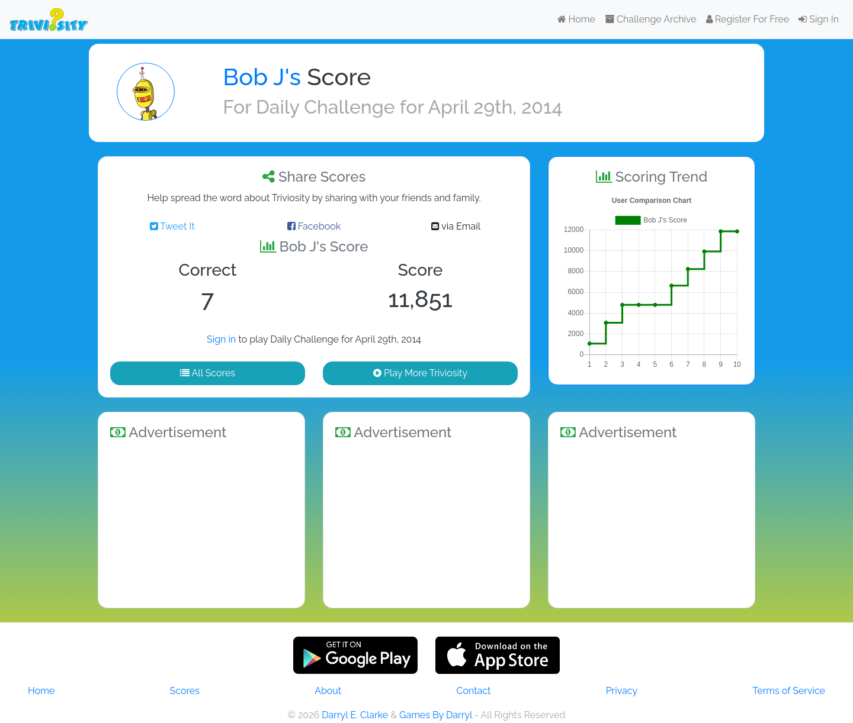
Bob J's (262, 77)
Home (576, 19)
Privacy (621, 690)
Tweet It (172, 226)
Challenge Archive (651, 19)
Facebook (314, 226)
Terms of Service (788, 690)
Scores (185, 690)
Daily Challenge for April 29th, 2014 (409, 107)
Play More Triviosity (420, 373)
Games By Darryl (435, 715)
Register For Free (747, 19)
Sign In (819, 19)
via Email (455, 226)
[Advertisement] (201, 522)
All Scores (207, 373)
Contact (473, 690)
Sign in (221, 339)
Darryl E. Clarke (355, 715)
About (328, 690)
